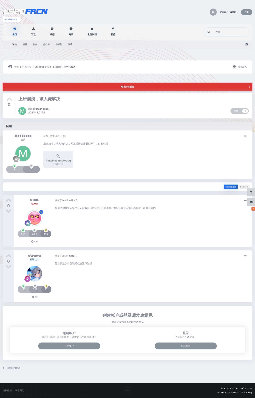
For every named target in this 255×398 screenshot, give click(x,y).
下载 (33, 34)
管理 (70, 44)
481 (34, 241)
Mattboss (42, 108)
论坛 (14, 44)
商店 (71, 34)
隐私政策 (7, 390)
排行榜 (46, 44)
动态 (52, 34)
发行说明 (92, 34)
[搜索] (220, 32)
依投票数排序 (230, 187)
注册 (247, 12)
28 (35, 297)
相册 (25, 44)
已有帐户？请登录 (229, 12)
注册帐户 (69, 345)
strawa (34, 256)
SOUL (34, 200)
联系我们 (19, 390)
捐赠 (113, 34)
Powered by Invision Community (234, 392)
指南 (35, 44)
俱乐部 (59, 44)
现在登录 (185, 345)
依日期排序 (244, 187)
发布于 (54, 136)
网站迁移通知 (127, 86)
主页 (14, 34)
